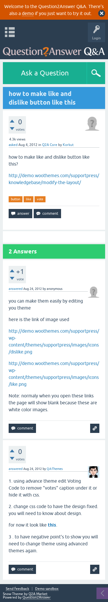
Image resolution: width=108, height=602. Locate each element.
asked (13, 145)
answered (15, 288)
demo (28, 13)
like (28, 199)
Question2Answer (36, 597)
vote (40, 199)
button (15, 199)
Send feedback (17, 589)
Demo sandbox (46, 589)
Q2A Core (49, 145)
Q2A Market (38, 594)
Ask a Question (45, 73)
